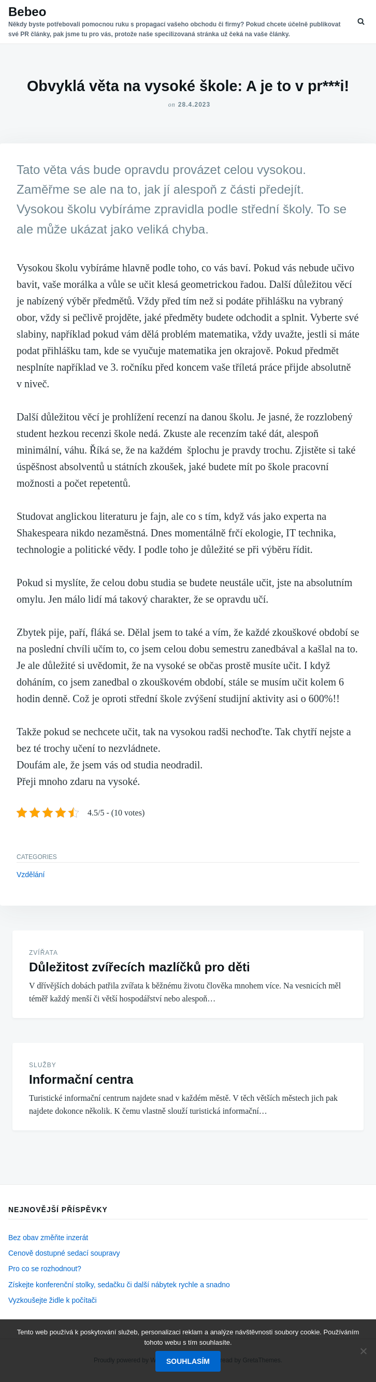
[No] (363, 1351)
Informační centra (81, 1079)
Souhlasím (188, 1361)
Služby (42, 1065)
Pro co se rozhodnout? (44, 1268)
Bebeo (27, 12)
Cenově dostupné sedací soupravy (64, 1253)
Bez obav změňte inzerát (48, 1237)
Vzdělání (31, 874)
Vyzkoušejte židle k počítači (52, 1300)
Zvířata (43, 952)
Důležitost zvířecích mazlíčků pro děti (139, 967)
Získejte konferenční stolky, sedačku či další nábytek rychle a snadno (119, 1285)
